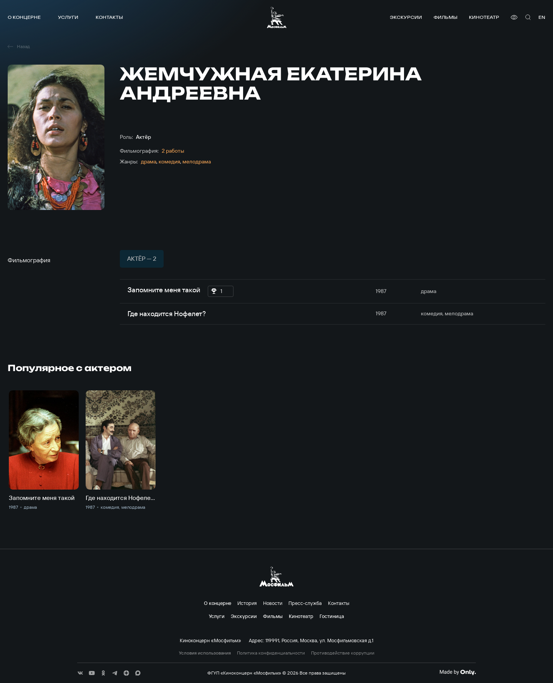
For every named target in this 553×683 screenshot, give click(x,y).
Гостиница (332, 616)
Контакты (109, 17)
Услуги (68, 17)
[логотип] (276, 17)
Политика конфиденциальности (271, 653)
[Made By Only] (457, 672)
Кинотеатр (484, 17)
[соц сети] (80, 673)
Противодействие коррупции (342, 653)
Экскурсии (406, 17)
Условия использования (205, 653)
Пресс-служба (305, 603)
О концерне (24, 17)
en (541, 17)
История (247, 603)
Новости (272, 603)
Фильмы (445, 17)
